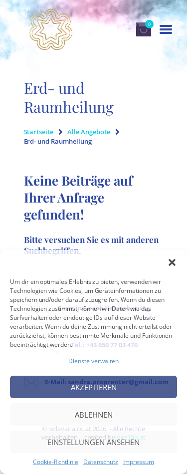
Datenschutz (100, 462)
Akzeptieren (94, 387)
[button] (172, 262)
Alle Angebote (88, 131)
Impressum (139, 462)
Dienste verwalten (93, 361)
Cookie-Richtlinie (55, 462)
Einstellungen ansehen (93, 442)
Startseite (39, 131)
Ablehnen (94, 415)
